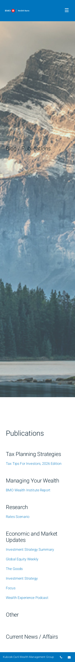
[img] (37, 198)
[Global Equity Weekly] (22, 559)
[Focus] (10, 588)
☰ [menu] (66, 10)
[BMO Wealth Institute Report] (28, 490)
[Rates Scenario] (17, 517)
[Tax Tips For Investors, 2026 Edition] (33, 463)
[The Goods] (14, 569)
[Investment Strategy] (22, 578)
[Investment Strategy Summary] (30, 549)
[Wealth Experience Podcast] (27, 598)
